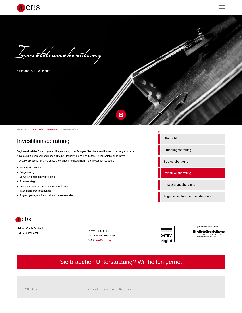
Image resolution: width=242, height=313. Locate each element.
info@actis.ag (103, 240)
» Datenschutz (124, 289)
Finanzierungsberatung (179, 184)
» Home (32, 129)
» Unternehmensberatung (47, 129)
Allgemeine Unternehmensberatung (188, 196)
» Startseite (93, 289)
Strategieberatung (176, 161)
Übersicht (170, 138)
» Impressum (108, 289)
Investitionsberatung (177, 173)
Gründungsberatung (177, 150)
